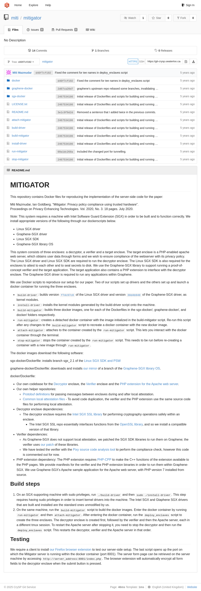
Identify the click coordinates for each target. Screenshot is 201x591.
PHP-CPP (104, 459)
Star (156, 17)
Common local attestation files (44, 399)
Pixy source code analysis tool (94, 449)
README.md (20, 112)
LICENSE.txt (19, 104)
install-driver (19, 143)
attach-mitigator (21, 119)
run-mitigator (19, 151)
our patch (47, 444)
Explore (33, 5)
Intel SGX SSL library (87, 414)
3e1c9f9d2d (65, 112)
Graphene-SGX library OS (141, 368)
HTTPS (133, 61)
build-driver (18, 127)
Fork (181, 17)
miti (15, 17)
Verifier (91, 384)
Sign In (188, 5)
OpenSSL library (131, 424)
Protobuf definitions (36, 394)
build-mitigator (20, 135)
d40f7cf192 (43, 72)
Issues (35, 29)
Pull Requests (65, 29)
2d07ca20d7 (65, 88)
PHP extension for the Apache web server (149, 384)
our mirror (90, 368)
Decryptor (60, 384)
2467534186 (65, 96)
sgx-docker (18, 96)
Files (13, 29)
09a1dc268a (65, 151)
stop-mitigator (20, 159)
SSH (141, 61)
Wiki (90, 29)
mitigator (32, 17)
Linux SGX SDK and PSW (102, 360)
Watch (130, 17)
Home (18, 5)
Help (48, 5)
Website (192, 587)
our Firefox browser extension (70, 549)
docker (16, 80)
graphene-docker (22, 88)
